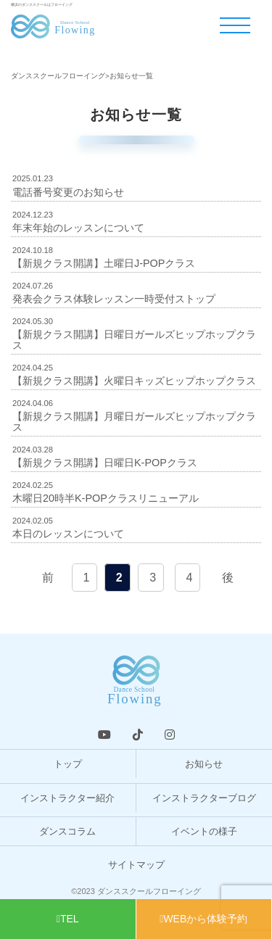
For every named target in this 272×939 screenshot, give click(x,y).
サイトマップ (136, 864)
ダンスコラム (67, 831)
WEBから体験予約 (203, 918)
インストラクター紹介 (67, 798)
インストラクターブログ (204, 798)
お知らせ (204, 764)
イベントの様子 (204, 831)
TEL (68, 918)
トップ (68, 764)
